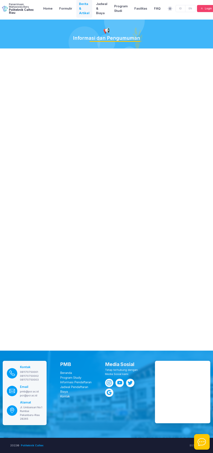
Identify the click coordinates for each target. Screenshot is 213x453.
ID (180, 9)
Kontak (25, 367)
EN (190, 9)
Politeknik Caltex (32, 445)
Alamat (25, 402)
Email (24, 387)
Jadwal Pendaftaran (74, 387)
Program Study (70, 378)
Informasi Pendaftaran (76, 382)
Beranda (66, 373)
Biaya (64, 391)
